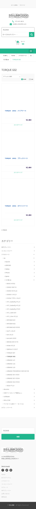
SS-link (5, 55)
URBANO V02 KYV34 (13, 382)
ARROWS (20, 265)
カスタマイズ (18, 125)
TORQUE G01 (11, 353)
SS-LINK (11, 505)
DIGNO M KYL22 (12, 291)
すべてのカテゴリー (9, 34)
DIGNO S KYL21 (12, 294)
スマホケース (23, 55)
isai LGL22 (10, 334)
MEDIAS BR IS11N (12, 342)
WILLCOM (19, 400)
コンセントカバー (18, 251)
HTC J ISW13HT (11, 313)
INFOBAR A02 (11, 324)
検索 (18, 437)
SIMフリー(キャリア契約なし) (19, 393)
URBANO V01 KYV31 (13, 375)
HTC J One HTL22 (12, 316)
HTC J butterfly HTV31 (13, 309)
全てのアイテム (6, 478)
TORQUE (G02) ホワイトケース (16, 206)
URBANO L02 (11, 364)
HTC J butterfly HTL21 (13, 302)
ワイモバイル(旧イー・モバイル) (19, 404)
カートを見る (14, 5)
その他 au (6, 59)
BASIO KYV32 (11, 283)
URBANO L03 (11, 367)
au (30, 55)
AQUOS (20, 261)
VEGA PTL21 (10, 386)
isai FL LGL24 (11, 331)
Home (13, 55)
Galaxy (20, 269)
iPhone (20, 272)
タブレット (4, 487)
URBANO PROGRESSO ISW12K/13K (18, 371)
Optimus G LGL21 (12, 349)
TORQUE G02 (11, 356)
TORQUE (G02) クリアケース (15, 111)
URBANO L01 (11, 360)
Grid (23, 79)
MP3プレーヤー (18, 247)
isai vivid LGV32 (11, 338)
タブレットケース (18, 407)
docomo (19, 389)
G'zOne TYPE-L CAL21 (14, 298)
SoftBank (19, 396)
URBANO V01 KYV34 (13, 378)
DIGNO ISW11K (11, 287)
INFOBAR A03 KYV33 (13, 327)
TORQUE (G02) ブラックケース (16, 158)
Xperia (20, 276)
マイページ (22, 5)
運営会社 (4, 497)
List (31, 79)
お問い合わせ (5, 494)
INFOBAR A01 (11, 320)
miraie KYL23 (11, 345)
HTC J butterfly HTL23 (13, 305)
